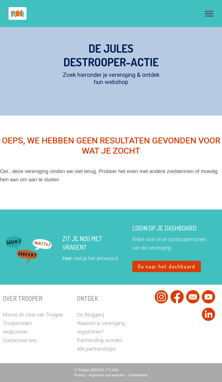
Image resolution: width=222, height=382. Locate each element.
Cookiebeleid (137, 375)
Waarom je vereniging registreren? (101, 327)
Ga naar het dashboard (166, 266)
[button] (209, 14)
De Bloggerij (90, 315)
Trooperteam (17, 323)
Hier (67, 258)
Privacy (80, 375)
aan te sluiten (43, 179)
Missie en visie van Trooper (33, 315)
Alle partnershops (96, 349)
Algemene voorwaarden (107, 375)
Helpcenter (15, 332)
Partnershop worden (99, 340)
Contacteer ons (20, 340)
